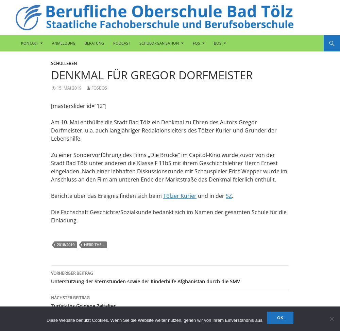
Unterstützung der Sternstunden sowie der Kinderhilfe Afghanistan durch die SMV (170, 277)
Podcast (121, 43)
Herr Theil (94, 244)
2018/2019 (65, 244)
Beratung (94, 43)
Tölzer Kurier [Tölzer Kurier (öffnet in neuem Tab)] (180, 196)
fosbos (99, 88)
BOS (217, 43)
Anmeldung (63, 43)
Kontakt (29, 43)
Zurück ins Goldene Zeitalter (170, 301)
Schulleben (64, 63)
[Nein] (331, 318)
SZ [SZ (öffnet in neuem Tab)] (229, 196)
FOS (196, 43)
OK (280, 317)
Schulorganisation (159, 43)
